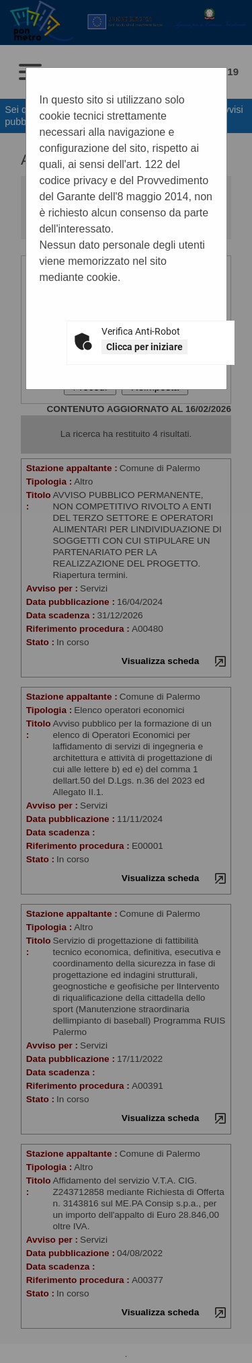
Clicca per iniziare (144, 346)
